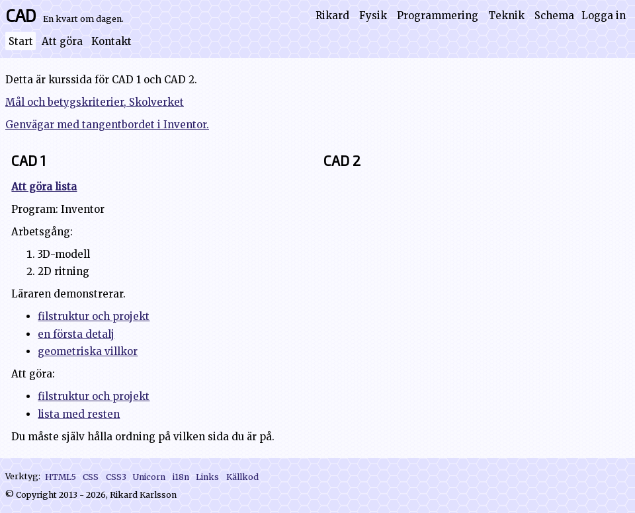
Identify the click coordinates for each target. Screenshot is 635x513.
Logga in (603, 15)
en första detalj (76, 334)
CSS (91, 476)
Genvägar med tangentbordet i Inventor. (107, 124)
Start (21, 41)
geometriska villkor (88, 351)
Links (207, 476)
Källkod (242, 476)
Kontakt (111, 41)
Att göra (62, 41)
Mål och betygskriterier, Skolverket (94, 102)
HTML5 (60, 476)
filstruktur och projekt (93, 316)
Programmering (437, 15)
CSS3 (116, 476)
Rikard (332, 15)
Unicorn (149, 476)
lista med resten (79, 414)
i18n (181, 476)
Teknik (506, 15)
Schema (554, 15)
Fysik (373, 15)
